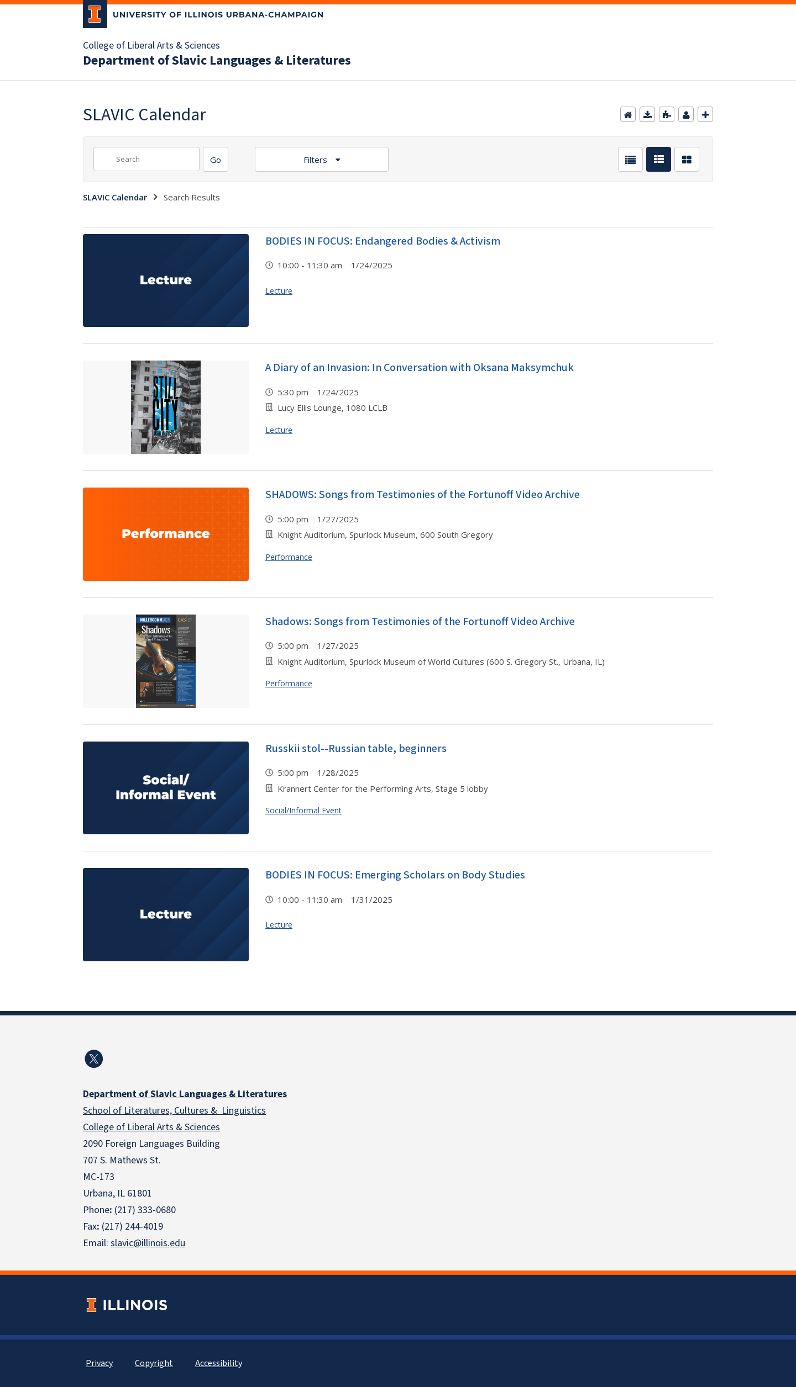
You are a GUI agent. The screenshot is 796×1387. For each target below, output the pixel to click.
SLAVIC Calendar (115, 197)
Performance (288, 557)
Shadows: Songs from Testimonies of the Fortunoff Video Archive (420, 621)
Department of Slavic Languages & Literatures (217, 60)
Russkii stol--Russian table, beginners (356, 748)
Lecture (278, 290)
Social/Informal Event (303, 810)
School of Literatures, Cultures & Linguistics (174, 1111)
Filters (316, 159)
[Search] (215, 159)
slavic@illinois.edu (148, 1243)
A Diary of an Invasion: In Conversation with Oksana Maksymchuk (419, 367)
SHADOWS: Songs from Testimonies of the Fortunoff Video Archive (422, 494)
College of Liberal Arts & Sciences (151, 45)
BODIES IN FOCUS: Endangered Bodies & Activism (382, 241)
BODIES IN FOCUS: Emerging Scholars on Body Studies (395, 875)
